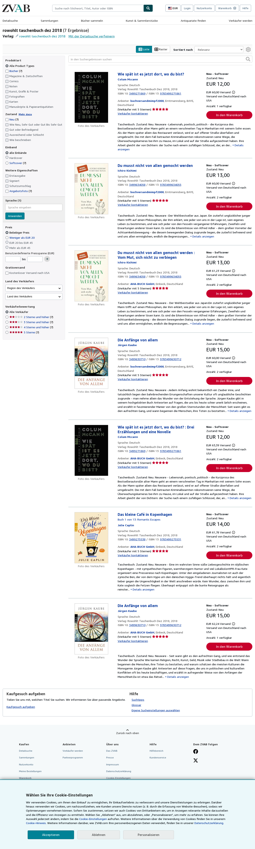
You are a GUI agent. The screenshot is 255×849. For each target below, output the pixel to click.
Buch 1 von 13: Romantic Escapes (139, 519)
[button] (248, 59)
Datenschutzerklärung (118, 771)
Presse (110, 757)
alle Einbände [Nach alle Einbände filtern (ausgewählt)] (16, 152)
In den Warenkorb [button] (229, 115)
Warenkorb (25, 777)
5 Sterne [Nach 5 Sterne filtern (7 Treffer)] (24, 332)
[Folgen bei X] (195, 761)
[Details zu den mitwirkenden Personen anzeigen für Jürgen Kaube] (127, 345)
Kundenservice (158, 757)
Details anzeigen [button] (203, 236)
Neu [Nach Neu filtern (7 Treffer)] (12, 119)
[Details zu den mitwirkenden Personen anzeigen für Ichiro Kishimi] (127, 170)
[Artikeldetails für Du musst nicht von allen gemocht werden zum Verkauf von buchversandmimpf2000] (91, 188)
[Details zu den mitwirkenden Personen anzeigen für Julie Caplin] (126, 525)
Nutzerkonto (204, 8)
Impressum (112, 764)
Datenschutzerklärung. (209, 823)
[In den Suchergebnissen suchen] (160, 59)
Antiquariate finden (193, 20)
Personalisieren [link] (148, 835)
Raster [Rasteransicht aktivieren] (161, 49)
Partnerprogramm (73, 757)
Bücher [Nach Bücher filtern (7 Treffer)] (13, 71)
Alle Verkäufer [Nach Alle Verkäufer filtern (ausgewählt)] (19, 312)
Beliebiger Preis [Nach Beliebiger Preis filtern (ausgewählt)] (17, 232)
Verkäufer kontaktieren (133, 113)
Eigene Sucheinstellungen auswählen (156, 710)
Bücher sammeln (92, 20)
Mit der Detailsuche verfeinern (92, 36)
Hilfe (245, 8)
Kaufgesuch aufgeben (21, 706)
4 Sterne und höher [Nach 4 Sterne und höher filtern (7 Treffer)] (31, 327)
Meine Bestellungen (30, 771)
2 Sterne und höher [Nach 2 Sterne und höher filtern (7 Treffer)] (31, 317)
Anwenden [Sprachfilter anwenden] (15, 216)
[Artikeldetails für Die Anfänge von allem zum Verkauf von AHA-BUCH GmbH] (91, 628)
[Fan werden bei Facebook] (195, 752)
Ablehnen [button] (98, 835)
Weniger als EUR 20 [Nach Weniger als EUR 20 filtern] (20, 237)
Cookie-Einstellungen (93, 819)
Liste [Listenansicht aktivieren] (144, 49)
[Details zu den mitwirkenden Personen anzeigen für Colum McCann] (128, 79)
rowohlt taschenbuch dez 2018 (42, 36)
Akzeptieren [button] (51, 835)
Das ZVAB (111, 750)
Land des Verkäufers (19, 296)
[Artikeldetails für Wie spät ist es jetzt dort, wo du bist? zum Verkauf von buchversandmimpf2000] (91, 97)
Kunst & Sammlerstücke (142, 20)
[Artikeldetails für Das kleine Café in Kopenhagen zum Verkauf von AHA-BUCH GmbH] (91, 537)
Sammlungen (49, 20)
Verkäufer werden (240, 20)
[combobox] (97, 8)
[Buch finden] (148, 8)
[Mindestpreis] (12, 259)
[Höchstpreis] (35, 259)
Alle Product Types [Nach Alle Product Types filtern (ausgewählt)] (20, 65)
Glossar (136, 705)
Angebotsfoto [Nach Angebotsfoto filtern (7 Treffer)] (18, 191)
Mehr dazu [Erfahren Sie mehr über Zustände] (25, 114)
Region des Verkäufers (21, 288)
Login (187, 8)
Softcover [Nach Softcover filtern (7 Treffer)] (15, 163)
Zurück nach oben (127, 733)
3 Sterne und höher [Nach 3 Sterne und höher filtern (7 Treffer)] (31, 322)
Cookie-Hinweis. (36, 823)
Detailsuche (10, 20)
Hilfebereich (156, 750)
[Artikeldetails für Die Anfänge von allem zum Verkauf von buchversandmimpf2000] (91, 363)
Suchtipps (138, 699)
